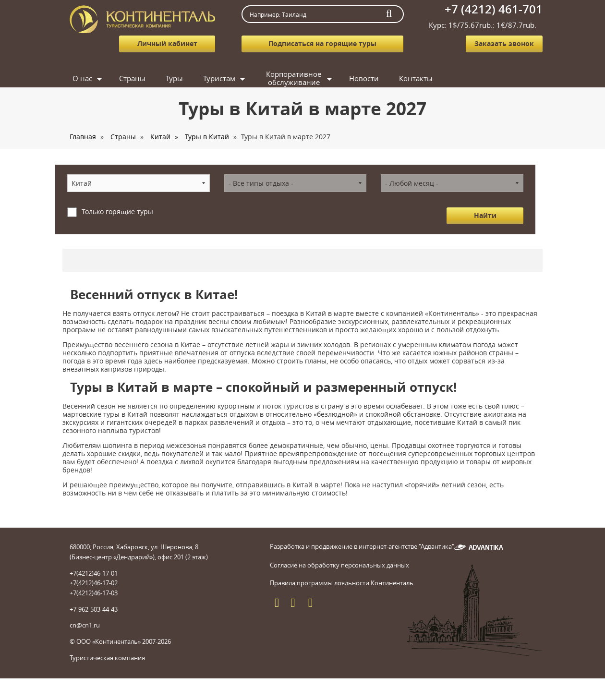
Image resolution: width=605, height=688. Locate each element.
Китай (160, 136)
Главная (83, 136)
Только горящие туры (117, 211)
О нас (82, 78)
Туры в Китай (207, 136)
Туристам (219, 78)
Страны (132, 78)
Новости (364, 78)
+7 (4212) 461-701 (494, 9)
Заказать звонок (504, 43)
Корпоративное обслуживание (293, 78)
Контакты (416, 78)
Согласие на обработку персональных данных (339, 565)
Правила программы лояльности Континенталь (341, 583)
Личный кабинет (167, 43)
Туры (174, 78)
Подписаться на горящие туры (322, 43)
